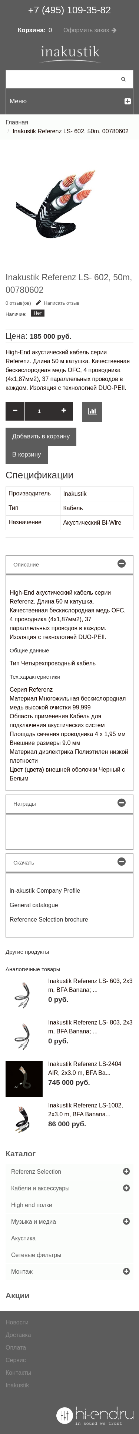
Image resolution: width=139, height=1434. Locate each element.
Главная (17, 122)
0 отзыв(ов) (18, 303)
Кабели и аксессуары (40, 1188)
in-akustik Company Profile (45, 891)
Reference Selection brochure (49, 919)
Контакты (18, 1373)
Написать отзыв (57, 303)
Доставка (18, 1335)
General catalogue (34, 905)
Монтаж (22, 1271)
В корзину (26, 454)
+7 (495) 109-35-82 (69, 10)
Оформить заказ (86, 30)
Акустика (23, 1238)
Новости (17, 1322)
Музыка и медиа (33, 1222)
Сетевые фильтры (36, 1255)
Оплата (16, 1347)
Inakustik (17, 1385)
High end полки (31, 1205)
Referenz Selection (36, 1172)
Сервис (16, 1360)
